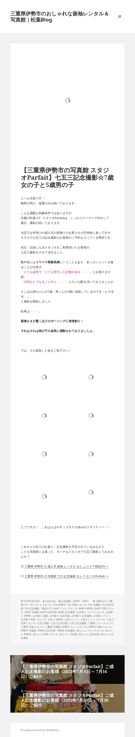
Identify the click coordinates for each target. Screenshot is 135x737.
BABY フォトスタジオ (65, 608)
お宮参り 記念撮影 (81, 615)
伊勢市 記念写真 (47, 630)
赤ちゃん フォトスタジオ (90, 630)
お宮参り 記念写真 (60, 615)
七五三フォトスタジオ (93, 619)
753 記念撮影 (32, 608)
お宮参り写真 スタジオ (33, 619)
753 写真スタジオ (76, 604)
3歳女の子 (101, 601)
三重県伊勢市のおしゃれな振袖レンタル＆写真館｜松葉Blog (59, 16)
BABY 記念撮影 (66, 612)
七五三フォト (71, 619)
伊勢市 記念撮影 (66, 630)
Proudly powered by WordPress (40, 730)
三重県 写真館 (52, 626)
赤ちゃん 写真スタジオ (45, 634)
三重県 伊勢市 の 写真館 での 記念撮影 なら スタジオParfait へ (66, 576)
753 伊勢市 (59, 604)
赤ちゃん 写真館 (68, 634)
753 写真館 (94, 604)
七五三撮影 (43, 623)
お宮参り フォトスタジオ (90, 612)
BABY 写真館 (32, 612)
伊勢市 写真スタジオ (100, 626)
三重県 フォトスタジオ (100, 623)
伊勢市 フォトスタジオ (74, 626)
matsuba (50, 601)
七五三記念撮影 (77, 623)
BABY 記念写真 (48, 612)
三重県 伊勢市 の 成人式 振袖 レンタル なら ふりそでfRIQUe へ (66, 566)
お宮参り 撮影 (40, 615)
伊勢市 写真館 (28, 630)
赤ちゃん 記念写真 (89, 634)
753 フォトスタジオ (41, 604)
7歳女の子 (46, 608)
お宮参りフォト (101, 615)
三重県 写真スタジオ (32, 626)
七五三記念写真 (59, 623)
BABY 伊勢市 (86, 608)
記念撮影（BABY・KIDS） (75, 601)
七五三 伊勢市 (55, 619)
